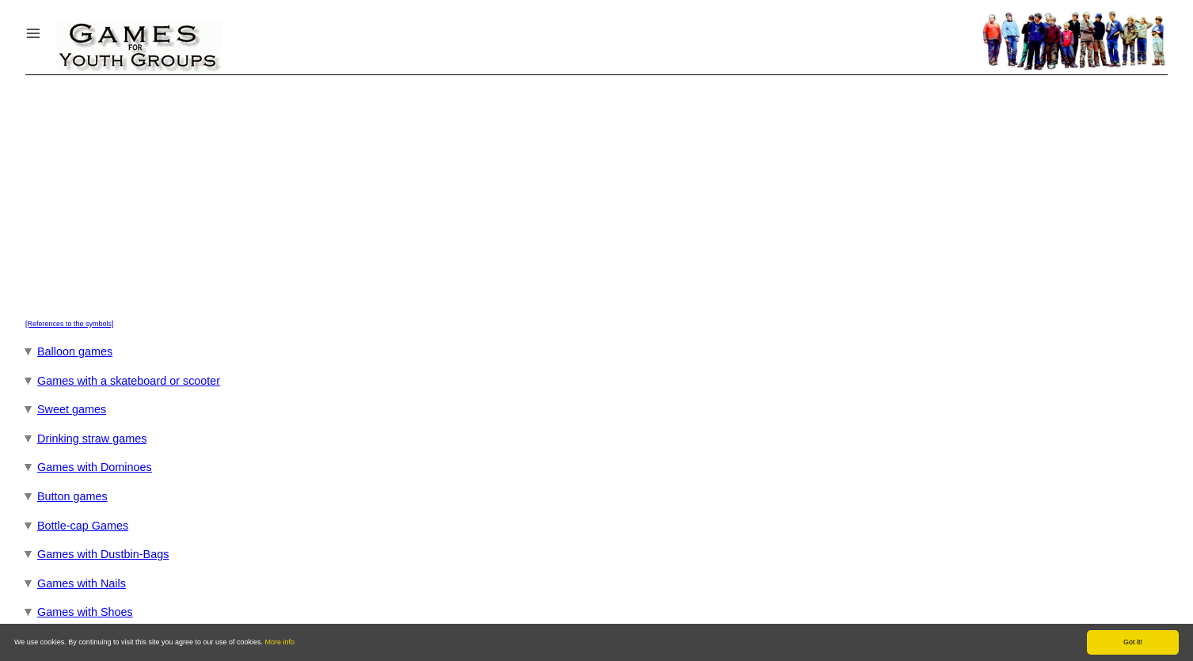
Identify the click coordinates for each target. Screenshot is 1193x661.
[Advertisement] (596, 194)
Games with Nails (81, 583)
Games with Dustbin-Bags (103, 554)
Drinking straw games (91, 438)
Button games (72, 496)
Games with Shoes (85, 612)
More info (280, 642)
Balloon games (74, 351)
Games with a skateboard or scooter (128, 380)
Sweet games (71, 409)
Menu (53, 29)
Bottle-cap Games (82, 525)
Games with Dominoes (94, 467)
